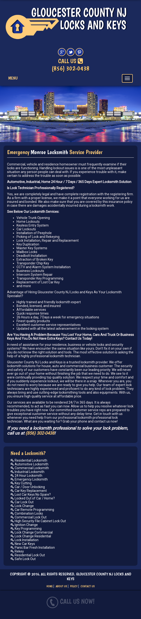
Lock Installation (24, 540)
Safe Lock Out (23, 559)
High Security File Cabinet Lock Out (38, 521)
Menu (13, 78)
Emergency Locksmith (29, 479)
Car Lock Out (22, 502)
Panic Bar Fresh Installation (33, 547)
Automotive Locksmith (29, 464)
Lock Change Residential (31, 536)
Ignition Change (24, 525)
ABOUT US (61, 586)
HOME (50, 586)
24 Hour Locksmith (26, 475)
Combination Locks (27, 513)
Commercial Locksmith (30, 468)
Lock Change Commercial (32, 532)
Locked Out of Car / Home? (33, 498)
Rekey (17, 551)
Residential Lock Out (28, 555)
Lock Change (22, 506)
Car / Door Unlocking (28, 487)
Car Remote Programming (32, 510)
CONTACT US (88, 586)
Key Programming (26, 528)
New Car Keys (23, 544)
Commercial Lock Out (29, 517)
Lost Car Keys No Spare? (31, 494)
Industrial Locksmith (27, 472)
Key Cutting (21, 483)
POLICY (73, 586)
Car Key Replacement (29, 491)
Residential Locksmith (29, 460)
